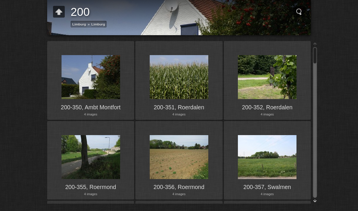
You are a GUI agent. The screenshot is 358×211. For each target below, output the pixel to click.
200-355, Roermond (90, 187)
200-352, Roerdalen (267, 107)
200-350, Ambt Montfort (91, 107)
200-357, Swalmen (267, 187)
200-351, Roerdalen (179, 107)
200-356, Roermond (179, 187)
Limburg (79, 24)
